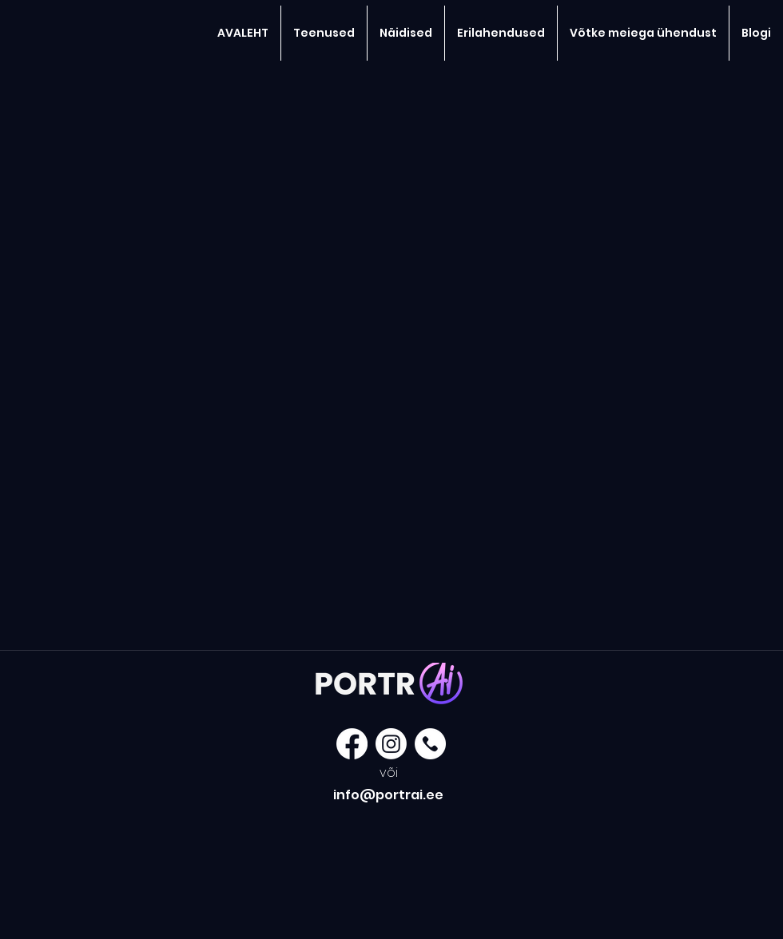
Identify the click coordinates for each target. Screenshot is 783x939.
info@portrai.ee (388, 795)
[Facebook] (352, 743)
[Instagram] (391, 743)
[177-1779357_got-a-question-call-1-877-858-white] (430, 743)
